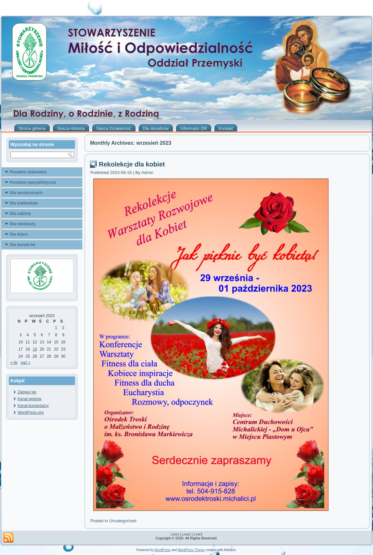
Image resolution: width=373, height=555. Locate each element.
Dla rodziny (20, 213)
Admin (147, 172)
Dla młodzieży (22, 224)
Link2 (186, 534)
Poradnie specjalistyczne (33, 182)
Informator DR (193, 128)
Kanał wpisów (29, 399)
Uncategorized (122, 520)
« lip (14, 362)
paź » (25, 362)
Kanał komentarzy (33, 405)
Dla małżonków (24, 203)
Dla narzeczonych (26, 193)
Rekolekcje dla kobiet (132, 164)
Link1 (175, 534)
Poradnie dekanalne (28, 172)
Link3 (198, 534)
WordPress (162, 550)
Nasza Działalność (113, 128)
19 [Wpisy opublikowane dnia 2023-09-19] (34, 349)
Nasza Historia (71, 128)
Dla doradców (156, 128)
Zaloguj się (27, 392)
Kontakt (226, 128)
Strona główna (32, 128)
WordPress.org (31, 412)
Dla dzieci (19, 234)
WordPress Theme (191, 550)
